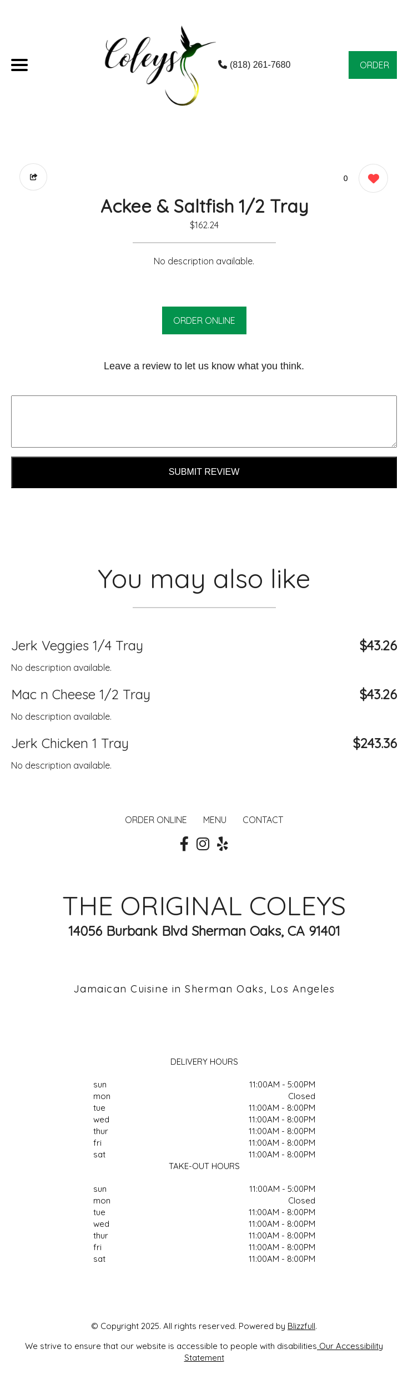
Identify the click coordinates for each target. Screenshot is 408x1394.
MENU (214, 819)
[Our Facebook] (184, 844)
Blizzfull (301, 1326)
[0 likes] (370, 179)
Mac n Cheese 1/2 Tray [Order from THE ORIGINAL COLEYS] (80, 694)
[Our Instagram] (203, 844)
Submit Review (204, 472)
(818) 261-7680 (254, 64)
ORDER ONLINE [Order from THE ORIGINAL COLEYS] (156, 819)
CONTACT (263, 819)
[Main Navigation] (19, 65)
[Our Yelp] (222, 844)
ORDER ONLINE (204, 320)
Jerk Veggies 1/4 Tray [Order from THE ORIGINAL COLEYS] (77, 645)
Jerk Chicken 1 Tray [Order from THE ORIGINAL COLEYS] (70, 743)
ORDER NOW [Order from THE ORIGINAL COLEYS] (374, 69)
